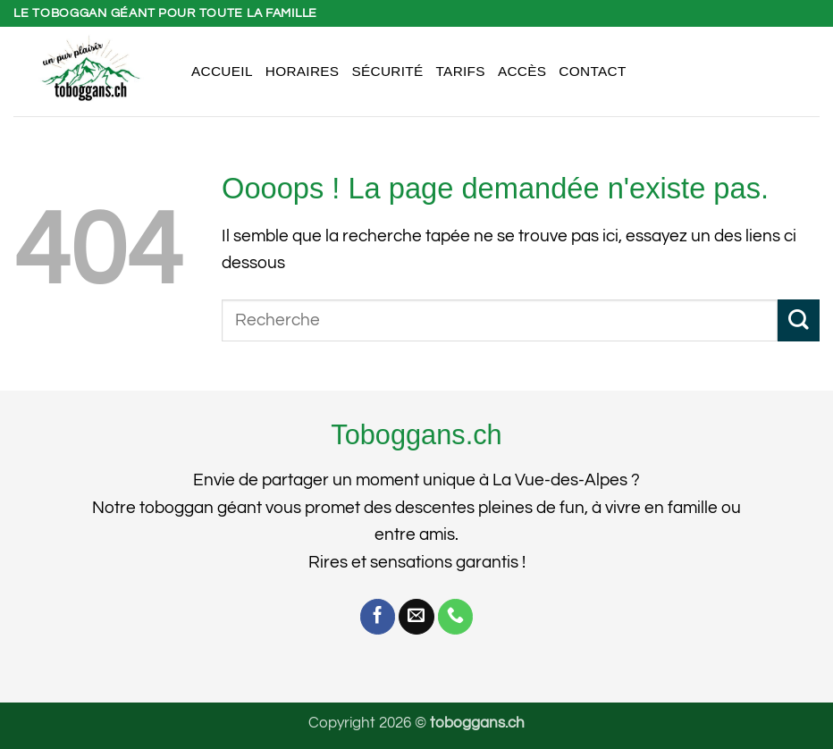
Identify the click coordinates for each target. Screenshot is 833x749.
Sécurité (387, 71)
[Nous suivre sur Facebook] (378, 617)
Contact (592, 71)
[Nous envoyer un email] (416, 617)
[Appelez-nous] (456, 617)
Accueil (222, 71)
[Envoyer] (799, 320)
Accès (522, 71)
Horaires (302, 71)
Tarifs (460, 71)
